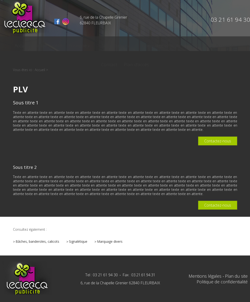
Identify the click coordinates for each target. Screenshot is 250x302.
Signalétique (91, 44)
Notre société (35, 44)
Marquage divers (110, 241)
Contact (209, 44)
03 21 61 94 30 (230, 19)
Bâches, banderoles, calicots (37, 241)
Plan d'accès (234, 44)
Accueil (10, 44)
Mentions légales (206, 276)
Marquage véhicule (131, 44)
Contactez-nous (217, 141)
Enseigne (63, 44)
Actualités (186, 44)
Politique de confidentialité (222, 282)
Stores (164, 44)
